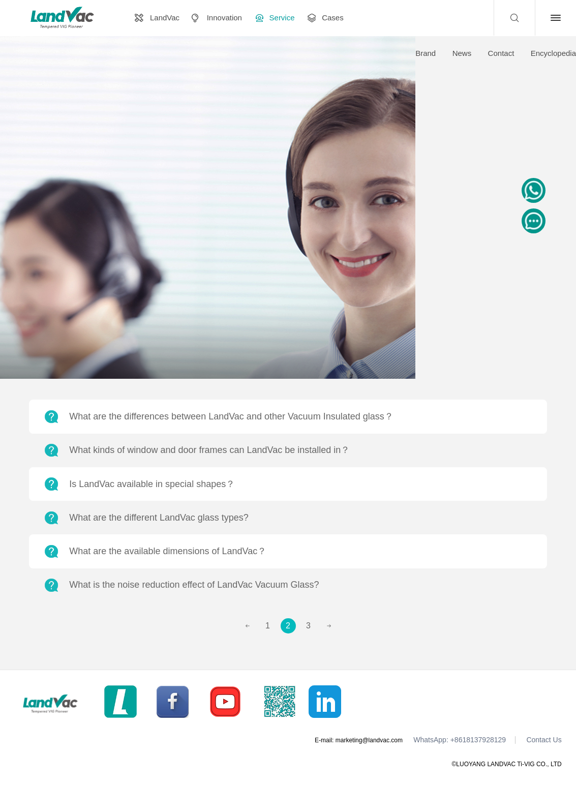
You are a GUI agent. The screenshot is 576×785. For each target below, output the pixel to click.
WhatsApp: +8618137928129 (459, 740)
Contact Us (543, 740)
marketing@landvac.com (369, 740)
